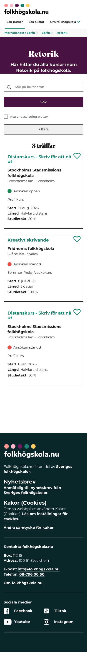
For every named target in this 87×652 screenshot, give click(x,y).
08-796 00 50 (32, 574)
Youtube (17, 622)
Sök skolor (36, 22)
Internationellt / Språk (21, 32)
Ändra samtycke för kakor (29, 527)
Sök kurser (15, 22)
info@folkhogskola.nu (39, 569)
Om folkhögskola (65, 22)
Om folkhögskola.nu (23, 583)
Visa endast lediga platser (29, 116)
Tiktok (55, 611)
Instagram (59, 622)
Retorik (62, 32)
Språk (47, 32)
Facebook (18, 611)
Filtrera (44, 129)
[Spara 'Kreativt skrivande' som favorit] (77, 239)
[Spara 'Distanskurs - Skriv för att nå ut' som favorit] (77, 155)
